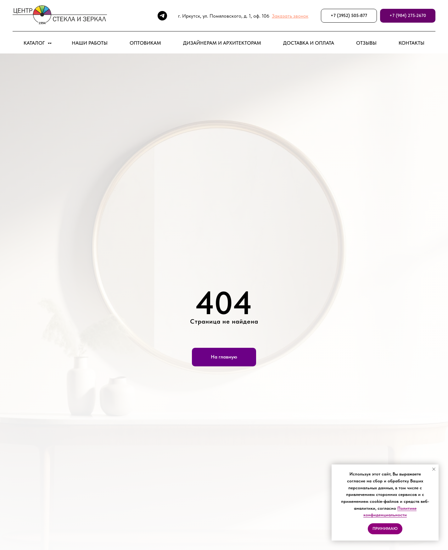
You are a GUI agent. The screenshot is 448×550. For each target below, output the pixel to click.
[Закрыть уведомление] (434, 469)
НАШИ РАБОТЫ (90, 43)
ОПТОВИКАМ (145, 43)
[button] (290, 16)
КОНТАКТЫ (411, 43)
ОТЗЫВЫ (366, 43)
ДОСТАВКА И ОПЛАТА (308, 43)
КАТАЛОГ (35, 43)
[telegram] (162, 15)
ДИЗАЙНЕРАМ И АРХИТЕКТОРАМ (222, 43)
